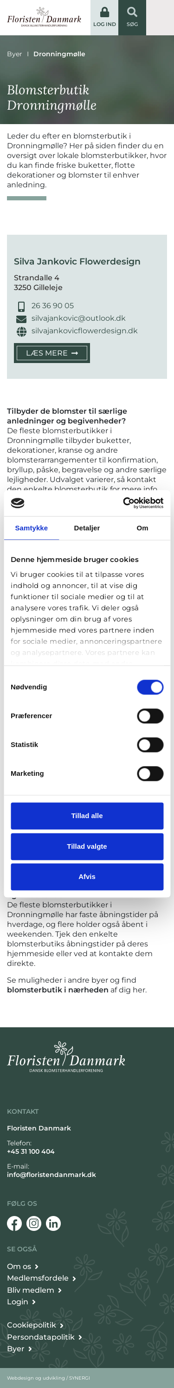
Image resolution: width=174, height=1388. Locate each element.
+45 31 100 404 (31, 1151)
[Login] (21, 1302)
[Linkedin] (53, 1223)
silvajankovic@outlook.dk (79, 318)
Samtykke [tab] (31, 528)
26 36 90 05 (53, 305)
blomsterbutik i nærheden (58, 989)
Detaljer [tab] (87, 528)
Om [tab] (142, 528)
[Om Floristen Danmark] (23, 1267)
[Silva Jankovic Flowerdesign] (52, 353)
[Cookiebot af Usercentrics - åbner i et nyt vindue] (123, 503)
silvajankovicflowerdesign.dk (85, 330)
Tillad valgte (87, 846)
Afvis (87, 877)
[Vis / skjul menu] (160, 17)
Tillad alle (87, 816)
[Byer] (19, 1349)
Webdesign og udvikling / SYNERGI (48, 1378)
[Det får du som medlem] (41, 1278)
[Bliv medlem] (34, 1290)
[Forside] (44, 16)
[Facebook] (14, 1223)
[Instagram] (33, 1223)
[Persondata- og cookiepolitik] (35, 1325)
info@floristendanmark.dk (51, 1174)
